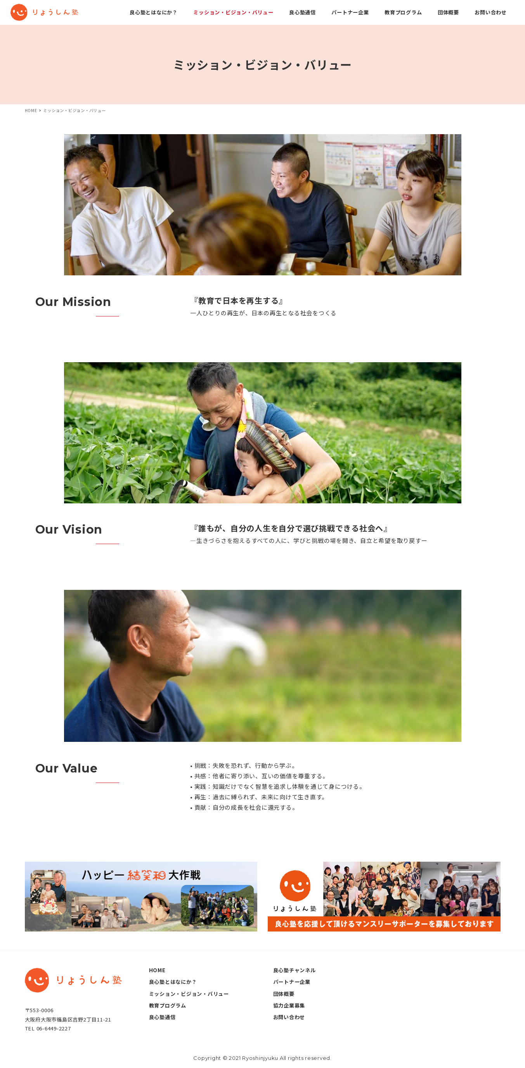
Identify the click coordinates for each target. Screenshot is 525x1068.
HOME (157, 970)
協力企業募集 (289, 1005)
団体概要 (284, 993)
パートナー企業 (291, 981)
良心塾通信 (162, 1017)
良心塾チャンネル (294, 970)
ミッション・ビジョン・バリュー (189, 993)
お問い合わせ (289, 1017)
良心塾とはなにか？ (173, 981)
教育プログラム (167, 1005)
